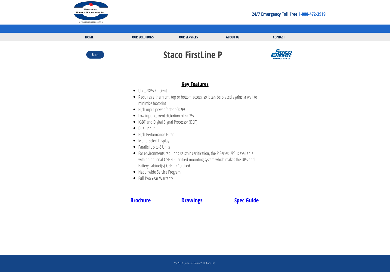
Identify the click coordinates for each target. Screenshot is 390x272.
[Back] (95, 55)
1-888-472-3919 (312, 14)
